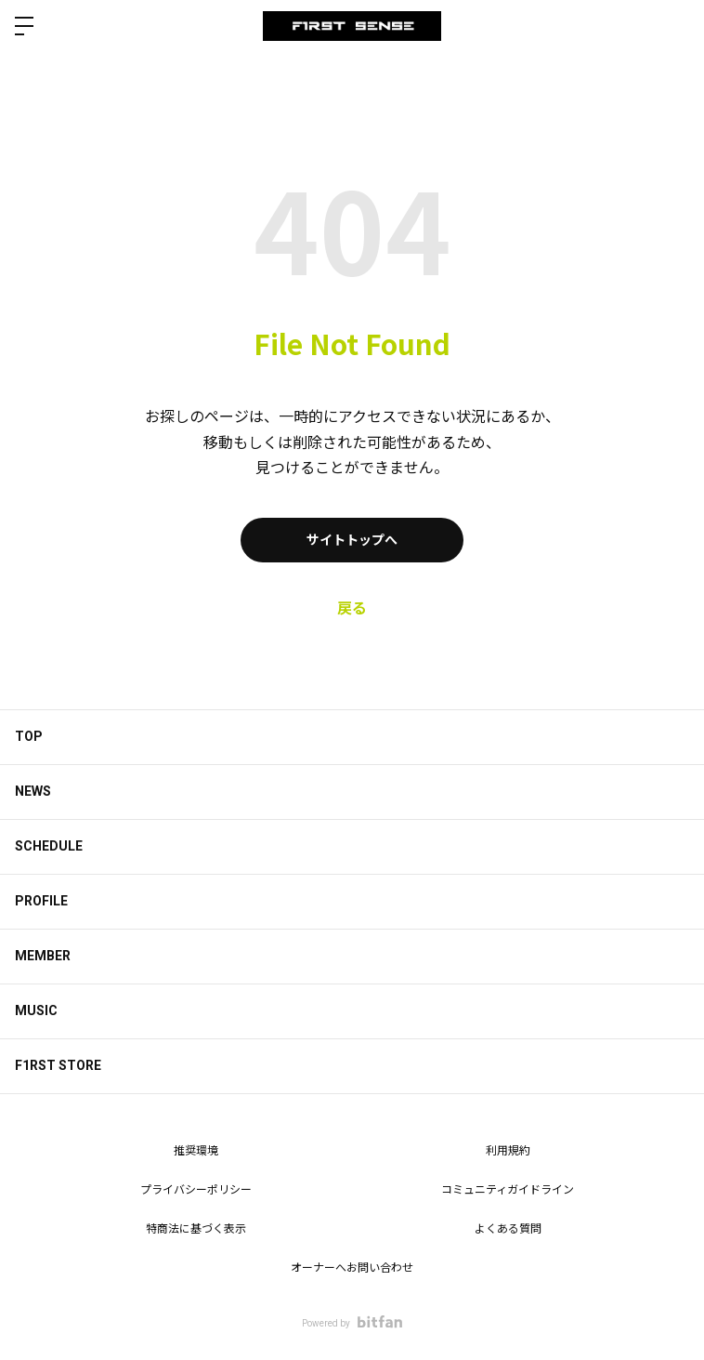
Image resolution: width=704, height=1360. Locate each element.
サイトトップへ (352, 540)
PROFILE (41, 900)
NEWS (33, 791)
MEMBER (43, 955)
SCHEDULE (49, 845)
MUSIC (36, 1010)
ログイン (674, 26)
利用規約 (508, 1150)
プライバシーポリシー (196, 1189)
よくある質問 (508, 1228)
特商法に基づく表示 (196, 1228)
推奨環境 (196, 1150)
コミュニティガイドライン (507, 1189)
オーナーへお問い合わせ (352, 1267)
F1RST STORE (58, 1065)
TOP (29, 736)
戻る (352, 608)
